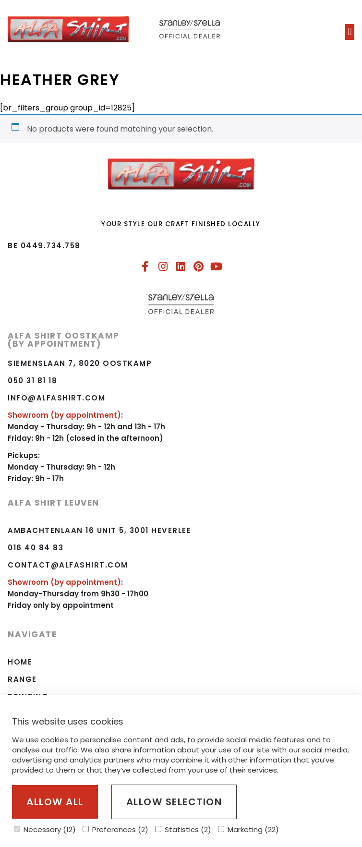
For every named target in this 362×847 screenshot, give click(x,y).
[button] (349, 32)
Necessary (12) (45, 829)
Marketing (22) (248, 829)
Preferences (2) (115, 829)
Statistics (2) (183, 829)
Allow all (55, 802)
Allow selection (174, 802)
